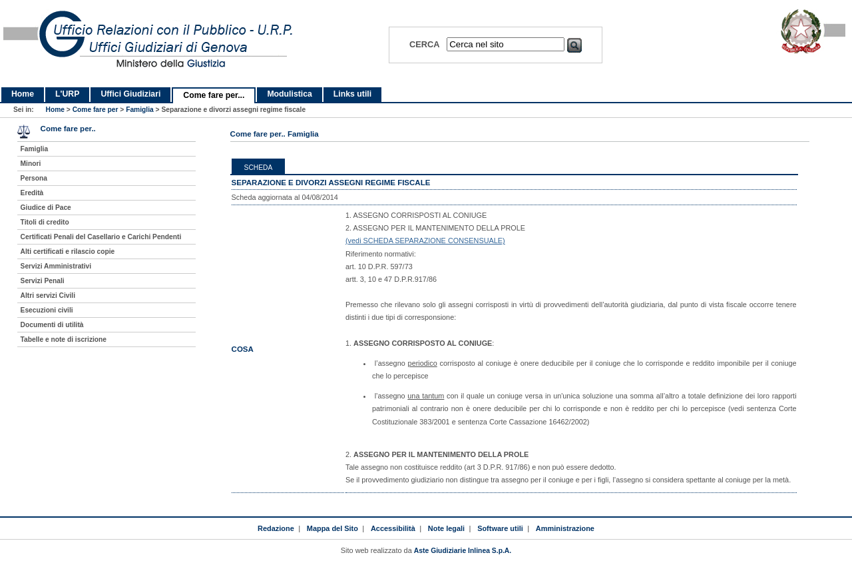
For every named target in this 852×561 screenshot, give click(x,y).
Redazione (276, 528)
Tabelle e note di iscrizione (63, 339)
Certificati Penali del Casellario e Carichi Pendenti (101, 237)
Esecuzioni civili (47, 310)
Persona (34, 178)
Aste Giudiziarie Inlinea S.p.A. (462, 550)
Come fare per (95, 109)
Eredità (32, 193)
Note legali (446, 528)
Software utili (500, 528)
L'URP (67, 94)
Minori (31, 163)
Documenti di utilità (52, 324)
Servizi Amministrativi (56, 266)
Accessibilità (393, 528)
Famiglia (140, 109)
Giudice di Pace (46, 207)
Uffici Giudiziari (130, 94)
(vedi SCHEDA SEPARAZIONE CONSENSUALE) (425, 241)
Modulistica (289, 94)
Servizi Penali (43, 280)
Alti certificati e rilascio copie (68, 251)
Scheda (258, 167)
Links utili (352, 94)
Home (22, 94)
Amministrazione (565, 528)
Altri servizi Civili (48, 295)
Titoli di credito (45, 222)
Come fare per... (213, 95)
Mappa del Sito (332, 528)
